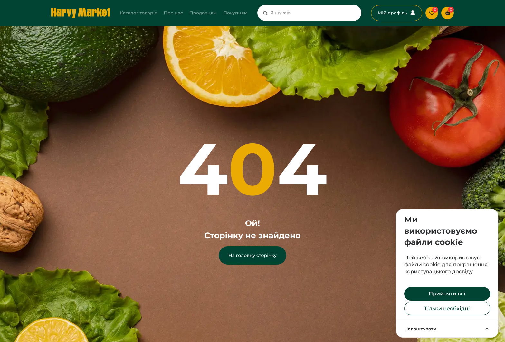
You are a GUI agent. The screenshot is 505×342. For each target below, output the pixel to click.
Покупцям (235, 13)
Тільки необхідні (447, 308)
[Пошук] (265, 13)
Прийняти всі (447, 294)
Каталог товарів (138, 13)
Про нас (173, 13)
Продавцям (203, 13)
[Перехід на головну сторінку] (80, 13)
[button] (447, 13)
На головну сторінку (252, 255)
